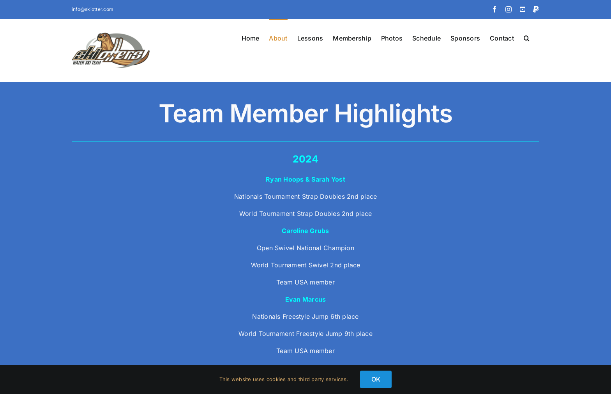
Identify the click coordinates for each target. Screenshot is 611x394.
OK (375, 379)
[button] (527, 37)
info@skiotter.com (92, 9)
